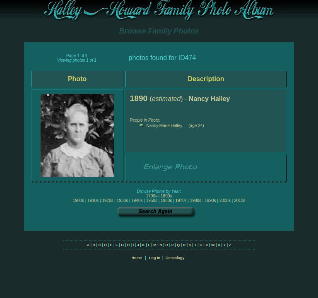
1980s (195, 200)
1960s (166, 200)
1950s (151, 200)
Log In (154, 258)
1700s (151, 196)
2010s (239, 200)
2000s (225, 200)
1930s (122, 200)
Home (136, 258)
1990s (210, 200)
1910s (93, 200)
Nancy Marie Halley (165, 125)
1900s (78, 200)
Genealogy (175, 258)
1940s (136, 200)
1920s (107, 200)
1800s (166, 196)
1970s (180, 200)
